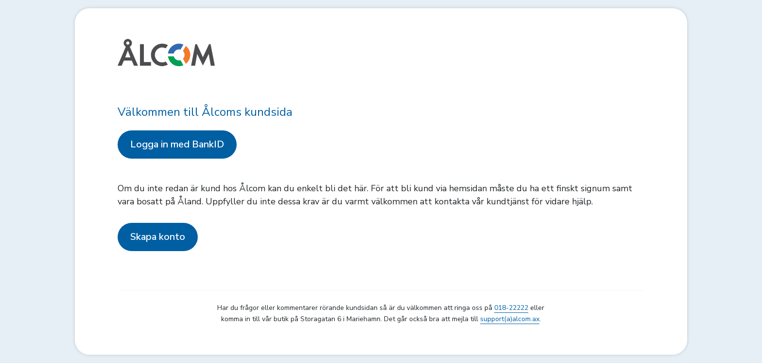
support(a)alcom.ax (509, 319)
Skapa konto (157, 236)
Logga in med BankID (177, 144)
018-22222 (511, 307)
